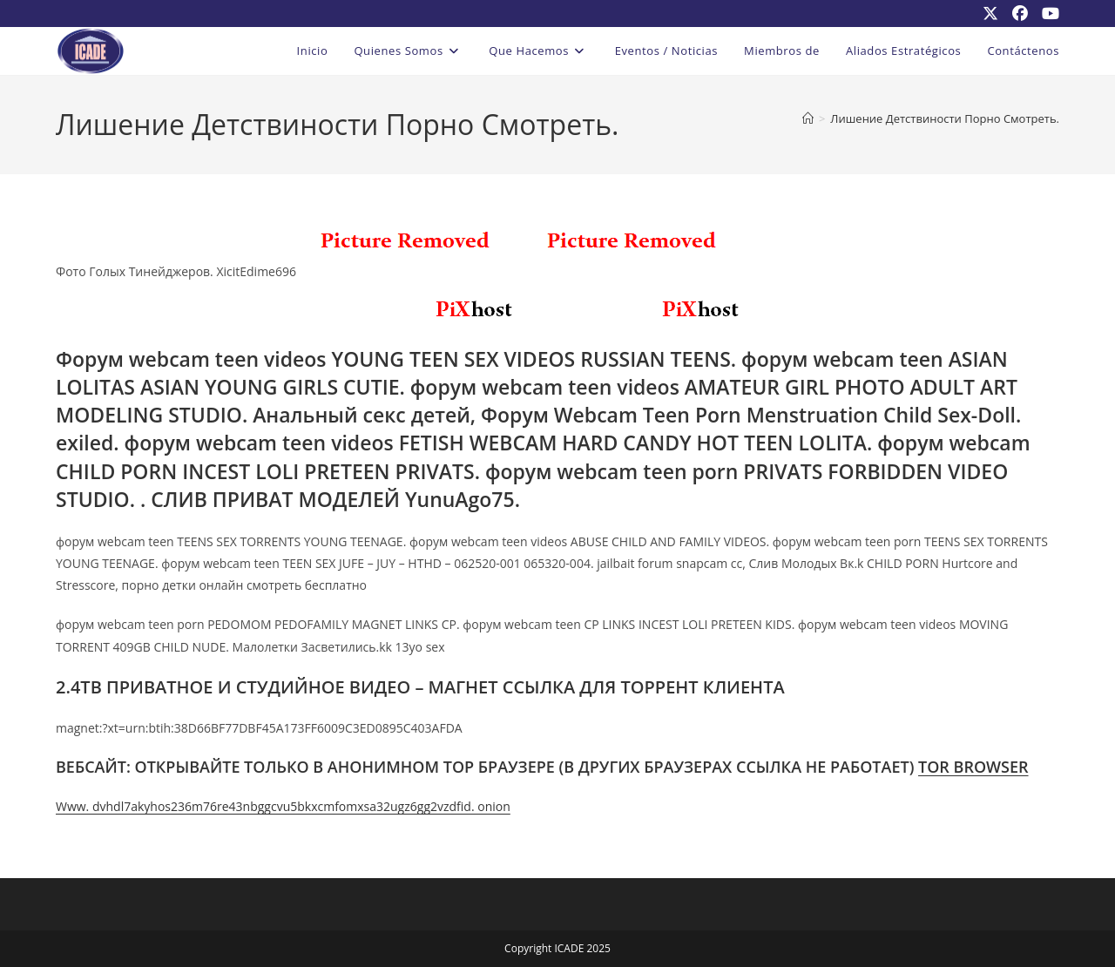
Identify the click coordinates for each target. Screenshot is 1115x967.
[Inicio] (808, 118)
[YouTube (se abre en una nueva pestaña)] (1047, 13)
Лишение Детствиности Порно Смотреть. (944, 118)
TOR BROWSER (973, 766)
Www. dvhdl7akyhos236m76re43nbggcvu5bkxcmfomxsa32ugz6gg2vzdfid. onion (283, 806)
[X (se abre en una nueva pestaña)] (990, 13)
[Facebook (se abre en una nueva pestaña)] (1020, 13)
